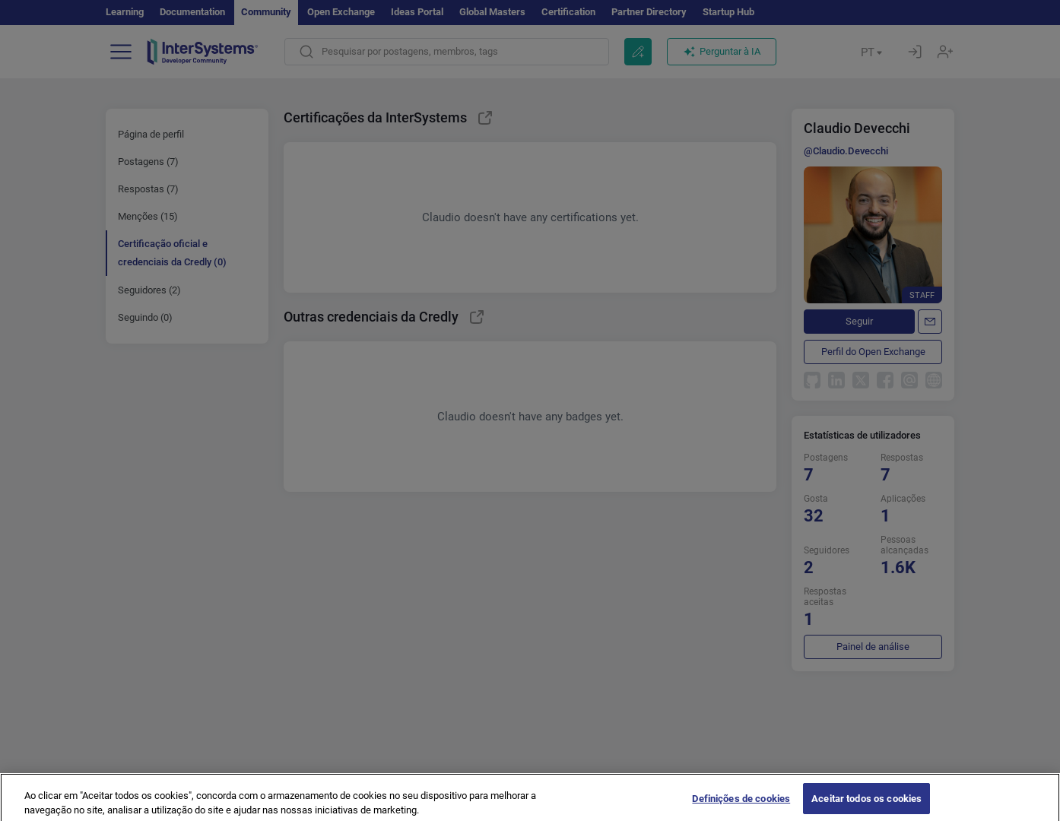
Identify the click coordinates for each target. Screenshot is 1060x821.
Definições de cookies (741, 804)
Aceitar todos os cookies (866, 804)
